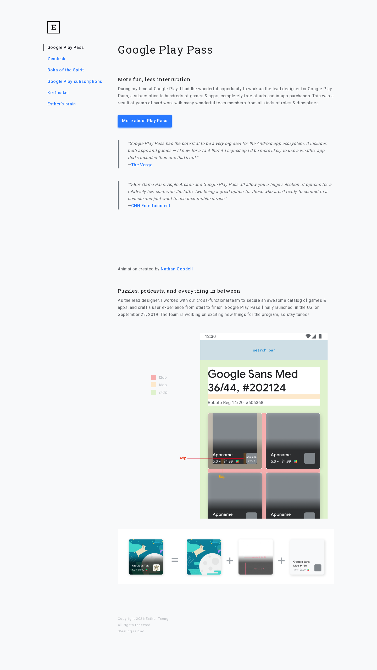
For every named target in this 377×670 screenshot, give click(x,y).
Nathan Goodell (177, 268)
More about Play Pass (145, 120)
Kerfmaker (58, 92)
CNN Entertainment (150, 205)
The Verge (142, 164)
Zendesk (56, 58)
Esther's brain (61, 103)
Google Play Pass (65, 47)
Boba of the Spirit (65, 69)
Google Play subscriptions (74, 81)
